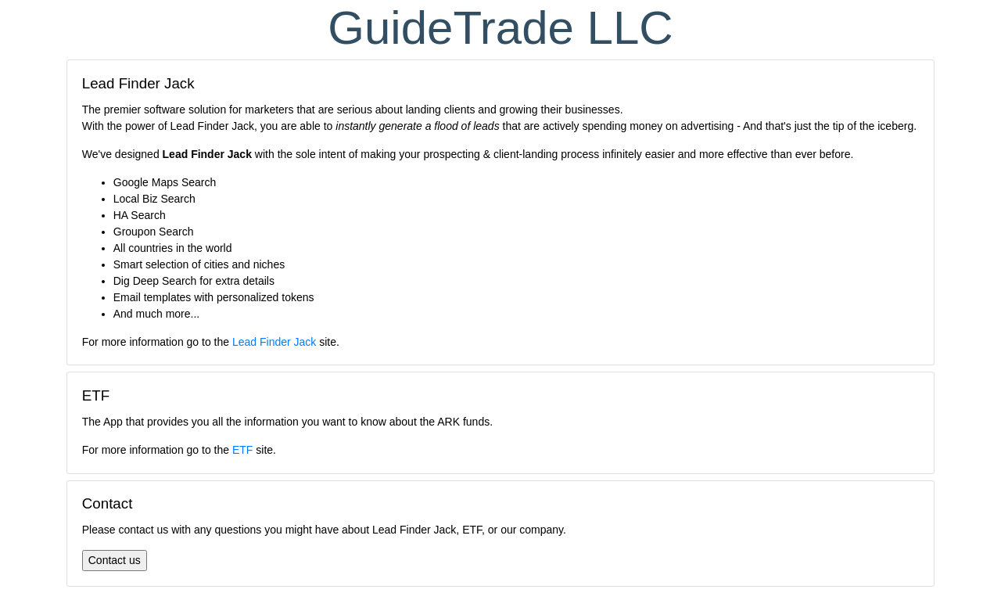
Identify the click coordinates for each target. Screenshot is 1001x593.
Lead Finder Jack (274, 342)
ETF (242, 450)
